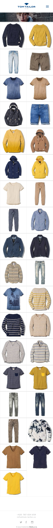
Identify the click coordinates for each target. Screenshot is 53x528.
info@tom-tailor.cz (26, 517)
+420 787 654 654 (26, 515)
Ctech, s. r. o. (33, 527)
